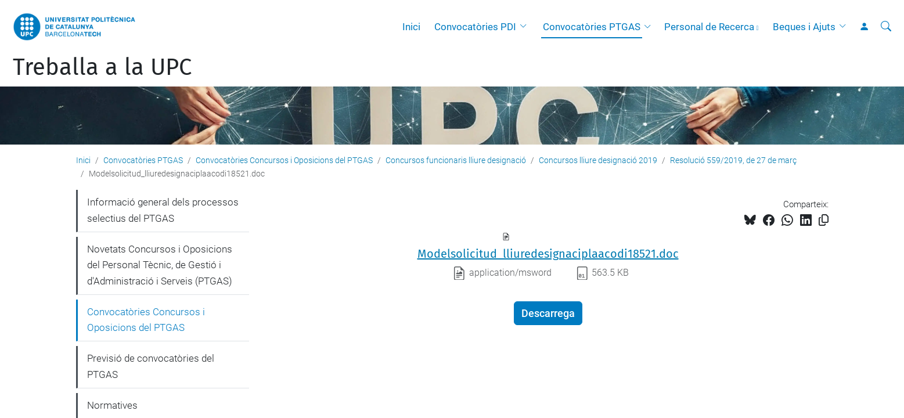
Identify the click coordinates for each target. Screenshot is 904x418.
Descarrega (548, 313)
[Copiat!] (824, 220)
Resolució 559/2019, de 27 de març (733, 160)
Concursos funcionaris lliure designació (456, 160)
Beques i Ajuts (804, 27)
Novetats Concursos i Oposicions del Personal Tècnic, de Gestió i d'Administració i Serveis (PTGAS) (159, 265)
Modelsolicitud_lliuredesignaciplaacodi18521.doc (548, 254)
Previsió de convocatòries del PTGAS (150, 366)
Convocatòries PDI (475, 27)
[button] (526, 26)
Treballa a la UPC (102, 67)
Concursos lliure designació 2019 (598, 160)
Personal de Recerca (709, 27)
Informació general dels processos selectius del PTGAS (163, 210)
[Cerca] (886, 26)
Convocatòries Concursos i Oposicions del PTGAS (284, 160)
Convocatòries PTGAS (591, 27)
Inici (411, 27)
